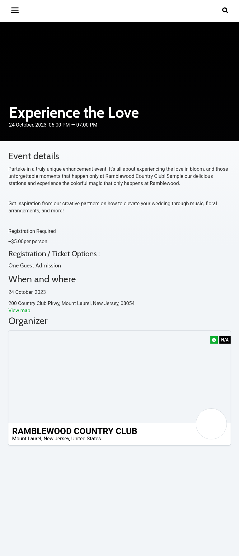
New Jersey (56, 439)
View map (19, 310)
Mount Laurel (26, 439)
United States (86, 439)
